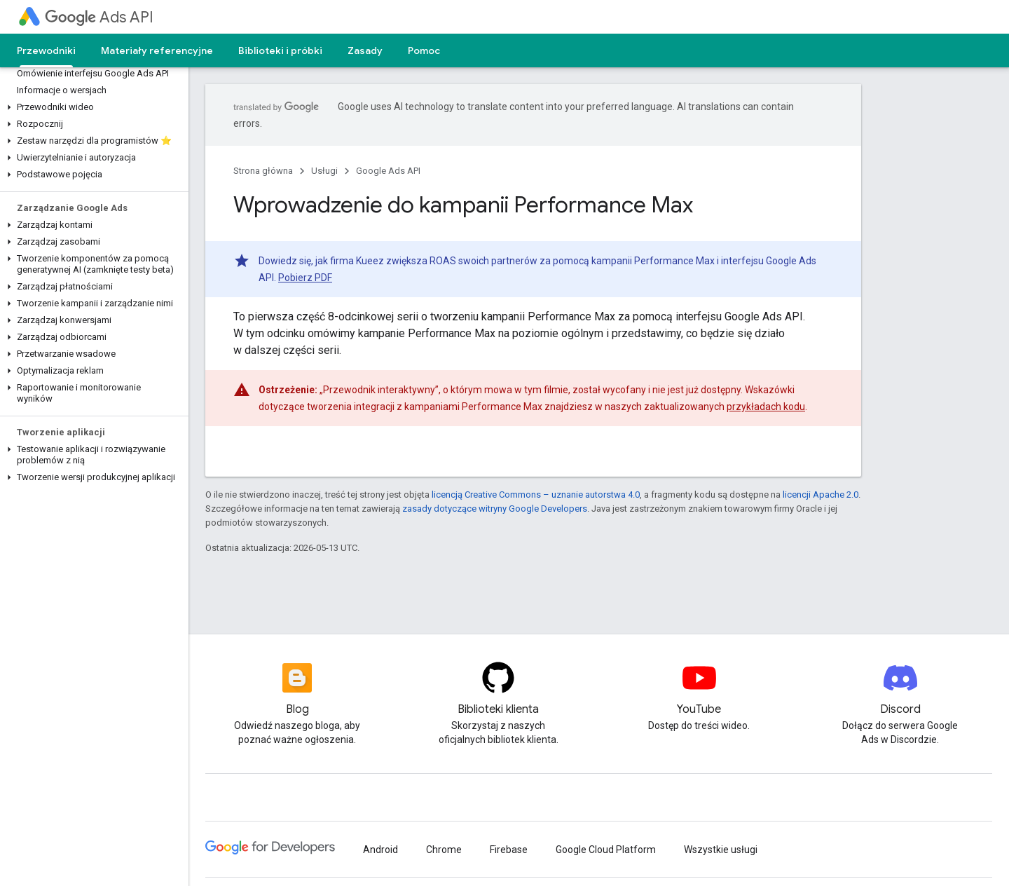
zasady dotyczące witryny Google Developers (494, 508)
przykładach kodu (766, 406)
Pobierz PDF (305, 277)
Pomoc (424, 50)
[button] (91, 107)
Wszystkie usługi (720, 849)
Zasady (365, 50)
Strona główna (263, 170)
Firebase (509, 849)
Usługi (324, 170)
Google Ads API (388, 170)
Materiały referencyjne (157, 50)
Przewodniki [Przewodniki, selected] (46, 50)
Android (380, 849)
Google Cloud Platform (606, 849)
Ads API (99, 17)
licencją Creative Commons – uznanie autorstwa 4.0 (536, 494)
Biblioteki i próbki (280, 50)
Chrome (444, 849)
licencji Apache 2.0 (820, 494)
